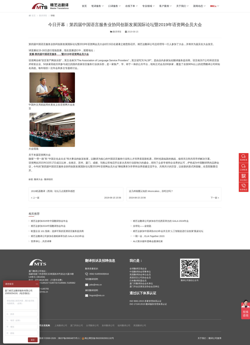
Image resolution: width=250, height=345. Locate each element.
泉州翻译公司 (108, 325)
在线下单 (130, 6)
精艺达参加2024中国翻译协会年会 (48, 226)
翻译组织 (48, 179)
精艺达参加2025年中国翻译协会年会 (49, 221)
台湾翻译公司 (92, 325)
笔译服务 (96, 6)
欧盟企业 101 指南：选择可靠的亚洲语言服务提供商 (57, 231)
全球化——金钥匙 (142, 226)
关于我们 (181, 6)
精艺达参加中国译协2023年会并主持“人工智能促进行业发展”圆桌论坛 (168, 231)
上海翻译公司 (60, 325)
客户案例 (164, 6)
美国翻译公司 (139, 325)
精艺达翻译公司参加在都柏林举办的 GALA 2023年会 (57, 236)
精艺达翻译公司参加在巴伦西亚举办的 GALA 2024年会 (161, 221)
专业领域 (147, 6)
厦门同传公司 (76, 325)
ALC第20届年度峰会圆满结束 (148, 241)
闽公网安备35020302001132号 (99, 338)
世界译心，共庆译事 (41, 241)
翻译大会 (38, 179)
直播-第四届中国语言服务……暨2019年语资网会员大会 (59, 54)
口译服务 (113, 6)
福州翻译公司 (124, 325)
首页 (84, 6)
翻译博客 (43, 15)
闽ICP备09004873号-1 (68, 338)
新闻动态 (198, 6)
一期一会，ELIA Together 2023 (148, 236)
